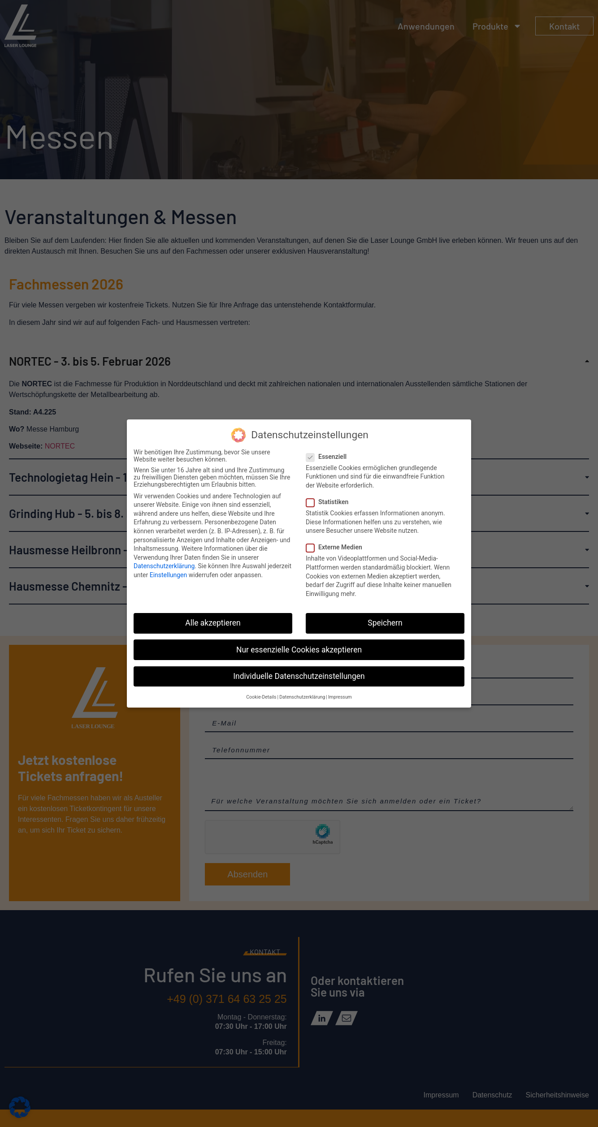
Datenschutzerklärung (164, 566)
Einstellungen (168, 575)
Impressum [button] (340, 697)
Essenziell (329, 456)
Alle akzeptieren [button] (213, 622)
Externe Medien (337, 547)
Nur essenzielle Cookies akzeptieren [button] (299, 649)
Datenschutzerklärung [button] (302, 697)
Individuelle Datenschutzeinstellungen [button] (298, 676)
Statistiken (330, 501)
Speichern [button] (385, 622)
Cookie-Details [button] (261, 697)
